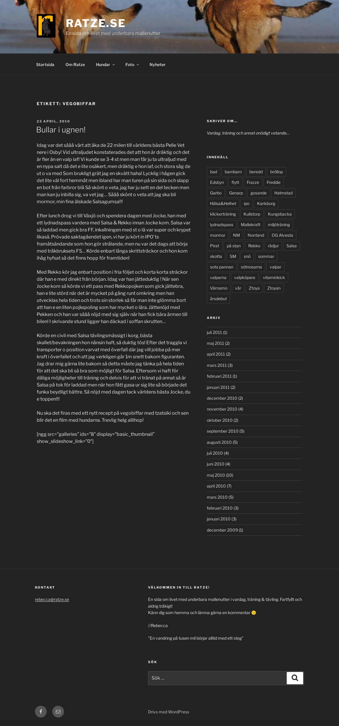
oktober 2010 (220, 420)
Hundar (106, 64)
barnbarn (233, 171)
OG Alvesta (282, 235)
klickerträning (223, 213)
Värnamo (218, 287)
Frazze (253, 182)
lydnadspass (221, 224)
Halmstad (283, 192)
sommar (266, 256)
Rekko (254, 245)
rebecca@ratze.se (52, 599)
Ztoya (254, 287)
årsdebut (218, 298)
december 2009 (222, 529)
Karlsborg (266, 203)
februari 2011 (219, 376)
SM (233, 256)
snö (247, 256)
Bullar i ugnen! (60, 129)
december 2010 (222, 398)
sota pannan (221, 266)
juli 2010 (215, 453)
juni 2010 (215, 463)
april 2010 (216, 485)
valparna (218, 277)
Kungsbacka (280, 213)
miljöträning (279, 224)
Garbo (215, 192)
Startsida (45, 64)
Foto (132, 64)
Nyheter (158, 64)
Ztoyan (274, 287)
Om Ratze (75, 64)
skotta (216, 256)
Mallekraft (250, 224)
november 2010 (222, 408)
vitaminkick (274, 277)
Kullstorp (252, 213)
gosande (259, 192)
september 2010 (223, 430)
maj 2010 (216, 475)
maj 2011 (215, 343)
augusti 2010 (219, 442)
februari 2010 (220, 507)
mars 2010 (217, 497)
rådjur (273, 245)
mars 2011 (217, 365)
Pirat (214, 245)
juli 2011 (214, 332)
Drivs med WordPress (168, 711)
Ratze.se (96, 23)
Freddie (274, 182)
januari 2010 (219, 518)
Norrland (256, 235)
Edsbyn (217, 182)
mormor (217, 235)
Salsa (291, 245)
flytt (235, 182)
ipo (246, 203)
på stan (234, 245)
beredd (256, 171)
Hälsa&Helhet (223, 203)
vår (238, 287)
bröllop (276, 171)
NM (236, 235)
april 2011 (216, 354)
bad (213, 171)
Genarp (236, 192)
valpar (275, 266)
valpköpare (244, 277)
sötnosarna (251, 266)
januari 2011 (218, 387)
